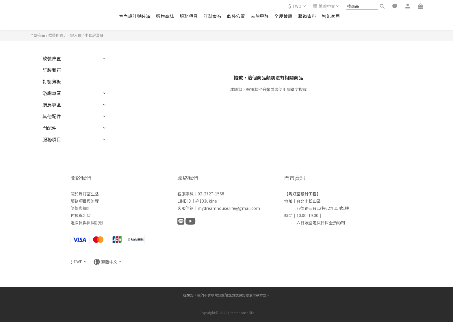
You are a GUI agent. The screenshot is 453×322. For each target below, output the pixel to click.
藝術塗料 (307, 16)
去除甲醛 (260, 16)
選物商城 (165, 16)
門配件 (49, 127)
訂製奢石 (212, 16)
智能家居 (331, 16)
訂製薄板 (51, 81)
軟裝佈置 (236, 16)
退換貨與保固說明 (86, 222)
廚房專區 (51, 104)
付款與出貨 (80, 215)
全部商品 (37, 35)
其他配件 (51, 116)
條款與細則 (80, 208)
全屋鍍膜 (283, 16)
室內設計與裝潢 (135, 16)
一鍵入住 (73, 35)
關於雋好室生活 (84, 194)
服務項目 (189, 16)
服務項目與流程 (84, 201)
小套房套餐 (94, 35)
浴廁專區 (51, 93)
